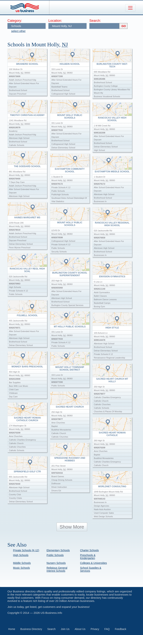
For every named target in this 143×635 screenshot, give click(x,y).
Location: (55, 21)
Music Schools (21, 567)
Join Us (65, 629)
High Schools (20, 555)
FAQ (107, 629)
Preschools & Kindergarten (87, 557)
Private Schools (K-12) (26, 550)
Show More (72, 527)
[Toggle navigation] (130, 8)
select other (18, 31)
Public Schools (55, 555)
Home (11, 629)
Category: (14, 21)
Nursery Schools (56, 562)
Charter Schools (89, 550)
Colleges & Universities (93, 562)
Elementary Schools (58, 550)
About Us (80, 629)
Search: (95, 21)
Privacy (95, 629)
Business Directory (31, 629)
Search (51, 629)
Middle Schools (22, 562)
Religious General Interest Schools (57, 569)
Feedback (120, 629)
